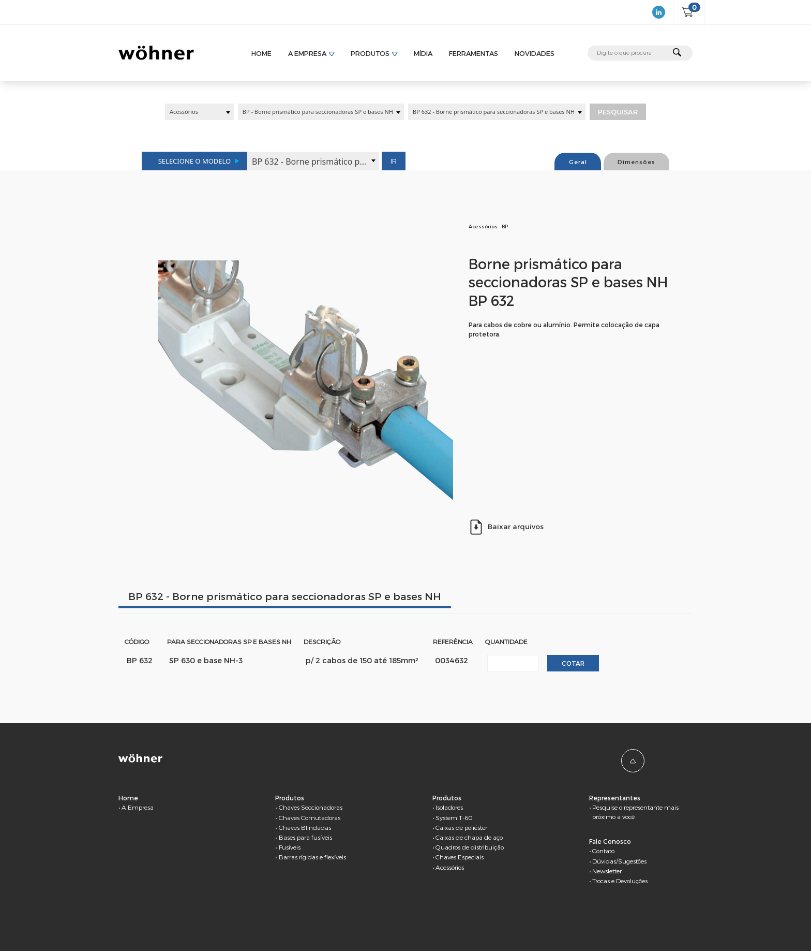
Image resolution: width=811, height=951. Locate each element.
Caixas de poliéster (461, 827)
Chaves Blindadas (305, 827)
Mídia (423, 53)
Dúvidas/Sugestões (619, 861)
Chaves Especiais (459, 856)
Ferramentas (473, 53)
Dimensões (636, 161)
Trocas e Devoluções (620, 880)
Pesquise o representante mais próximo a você (635, 811)
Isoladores (449, 807)
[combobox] (199, 112)
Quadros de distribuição (469, 847)
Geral (578, 161)
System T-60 (454, 817)
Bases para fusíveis (305, 837)
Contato (603, 850)
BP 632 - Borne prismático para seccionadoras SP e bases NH (284, 596)
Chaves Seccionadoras (310, 807)
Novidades (534, 53)
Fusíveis (290, 847)
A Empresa (307, 53)
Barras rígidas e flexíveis (312, 856)
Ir (394, 161)
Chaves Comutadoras (309, 817)
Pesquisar (618, 112)
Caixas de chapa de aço (469, 837)
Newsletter (607, 870)
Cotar (573, 663)
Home (261, 53)
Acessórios (449, 867)
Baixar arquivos (506, 527)
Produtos (370, 53)
